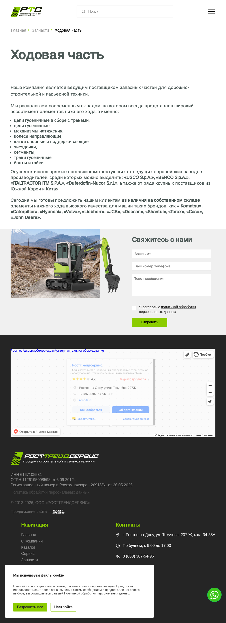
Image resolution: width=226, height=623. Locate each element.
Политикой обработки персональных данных (97, 593)
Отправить (149, 322)
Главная (18, 30)
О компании (32, 541)
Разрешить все (30, 607)
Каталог (28, 547)
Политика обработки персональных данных (50, 492)
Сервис (28, 553)
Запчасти (40, 30)
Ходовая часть (68, 30)
